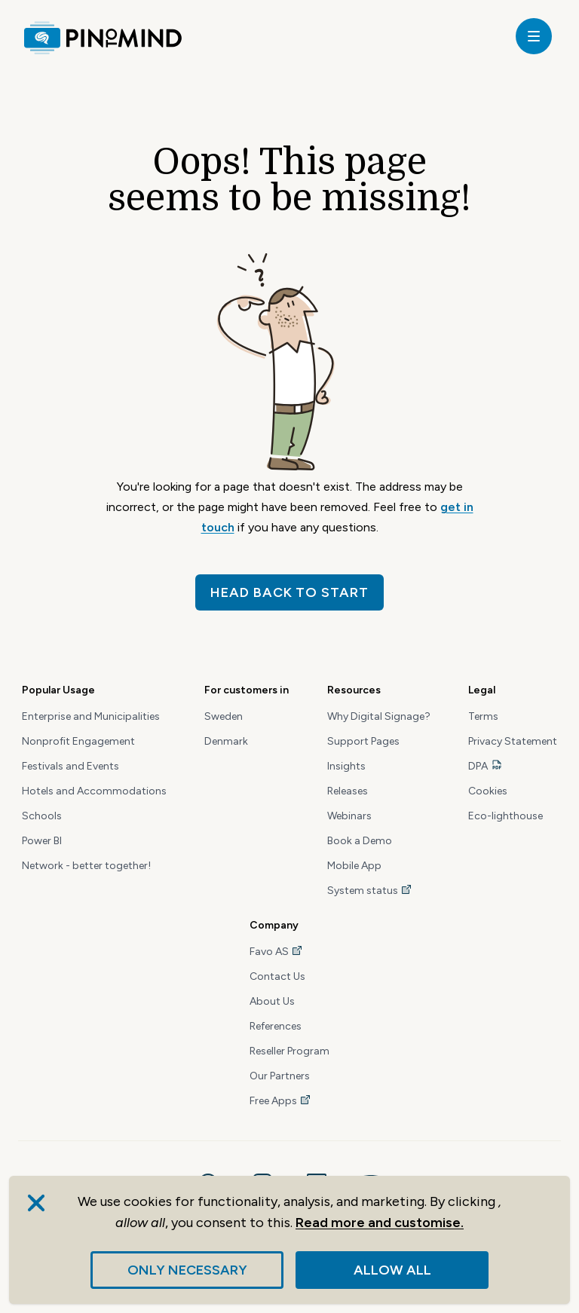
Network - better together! (86, 865)
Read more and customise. (380, 1222)
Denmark (226, 741)
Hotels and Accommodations (94, 791)
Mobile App (354, 865)
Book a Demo (359, 840)
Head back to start (289, 592)
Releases (347, 791)
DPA (478, 766)
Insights (346, 766)
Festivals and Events (70, 766)
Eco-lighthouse (505, 816)
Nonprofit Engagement (78, 741)
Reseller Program (289, 1051)
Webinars (349, 816)
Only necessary (187, 1270)
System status (369, 890)
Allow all (392, 1270)
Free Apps (280, 1100)
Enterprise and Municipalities (91, 716)
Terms (483, 716)
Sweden (223, 716)
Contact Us (277, 976)
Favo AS (276, 951)
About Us (272, 1001)
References (276, 1026)
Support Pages (363, 741)
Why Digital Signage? (378, 716)
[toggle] (534, 36)
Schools (42, 816)
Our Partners (280, 1076)
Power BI (42, 840)
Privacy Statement (512, 741)
